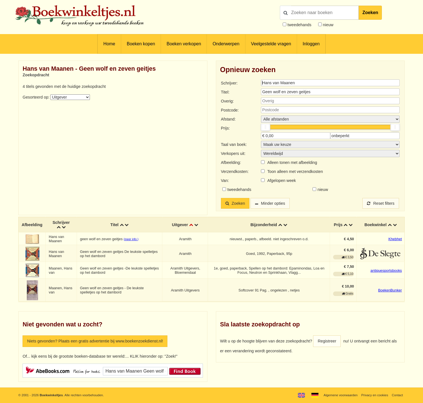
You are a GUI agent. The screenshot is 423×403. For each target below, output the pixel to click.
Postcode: (230, 110)
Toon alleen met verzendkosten (295, 171)
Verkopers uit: (233, 153)
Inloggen (311, 43)
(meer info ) (131, 239)
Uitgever (180, 224)
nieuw (327, 25)
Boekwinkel (375, 224)
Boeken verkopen (184, 43)
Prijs (338, 224)
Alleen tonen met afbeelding (292, 162)
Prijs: (225, 128)
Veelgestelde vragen (271, 43)
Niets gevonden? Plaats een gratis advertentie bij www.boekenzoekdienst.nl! (95, 341)
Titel (114, 224)
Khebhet (395, 239)
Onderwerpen (225, 43)
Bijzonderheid (264, 224)
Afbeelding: (231, 162)
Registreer (327, 341)
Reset (381, 203)
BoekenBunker (390, 290)
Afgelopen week (281, 180)
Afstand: (228, 119)
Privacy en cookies (374, 395)
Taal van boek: (234, 144)
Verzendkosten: (235, 171)
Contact (397, 395)
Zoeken (370, 12)
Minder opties (273, 203)
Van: (225, 180)
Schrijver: (229, 83)
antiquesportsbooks (386, 270)
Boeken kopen (141, 43)
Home (109, 43)
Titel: (225, 92)
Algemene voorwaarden (340, 395)
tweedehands (299, 25)
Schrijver (61, 222)
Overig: (227, 101)
